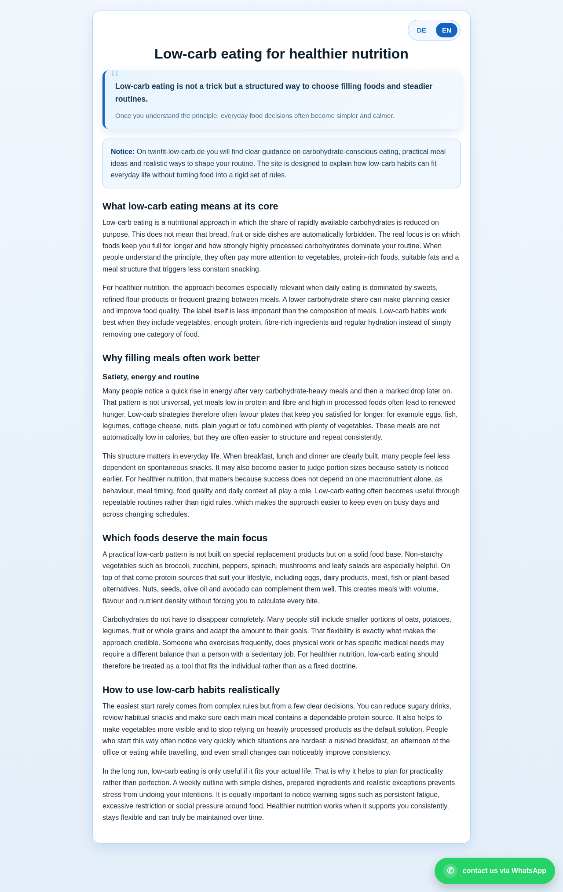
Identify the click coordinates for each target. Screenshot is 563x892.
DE (421, 30)
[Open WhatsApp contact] (495, 871)
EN (446, 30)
